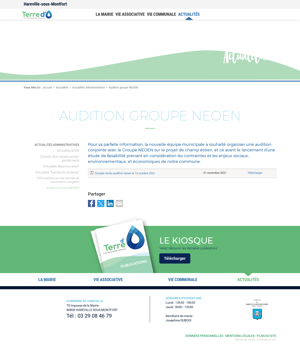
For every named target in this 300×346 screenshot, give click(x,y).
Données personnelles (204, 336)
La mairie (104, 14)
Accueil (47, 87)
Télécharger (254, 172)
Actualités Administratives (88, 87)
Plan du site (266, 336)
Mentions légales (240, 336)
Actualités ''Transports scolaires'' (57, 172)
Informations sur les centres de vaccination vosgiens (58, 180)
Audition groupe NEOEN (123, 87)
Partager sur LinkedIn (110, 203)
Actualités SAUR (68, 150)
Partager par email (119, 203)
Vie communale (161, 14)
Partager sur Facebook (91, 203)
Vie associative (130, 14)
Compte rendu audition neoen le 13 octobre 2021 (125, 173)
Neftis (251, 339)
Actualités (189, 14)
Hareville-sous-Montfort (45, 4)
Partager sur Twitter (100, 203)
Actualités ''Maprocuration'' (61, 166)
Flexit (273, 339)
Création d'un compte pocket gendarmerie (59, 158)
